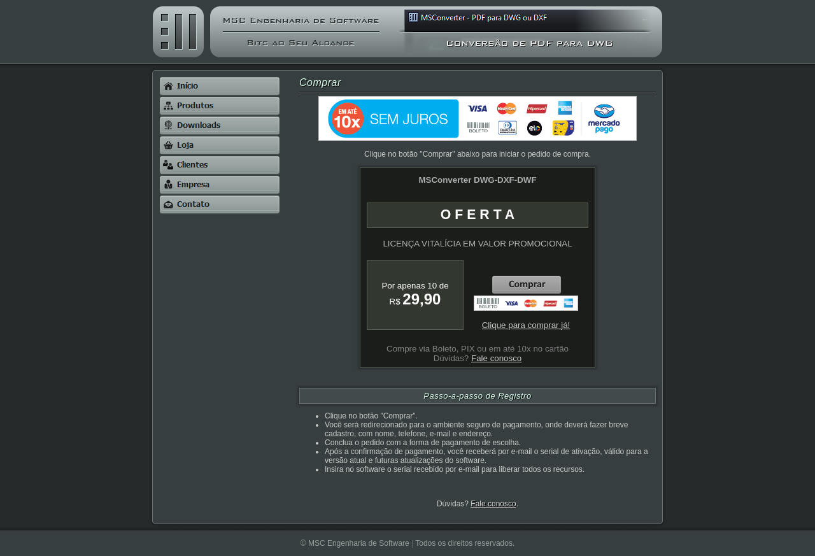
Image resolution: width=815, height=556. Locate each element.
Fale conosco (493, 503)
